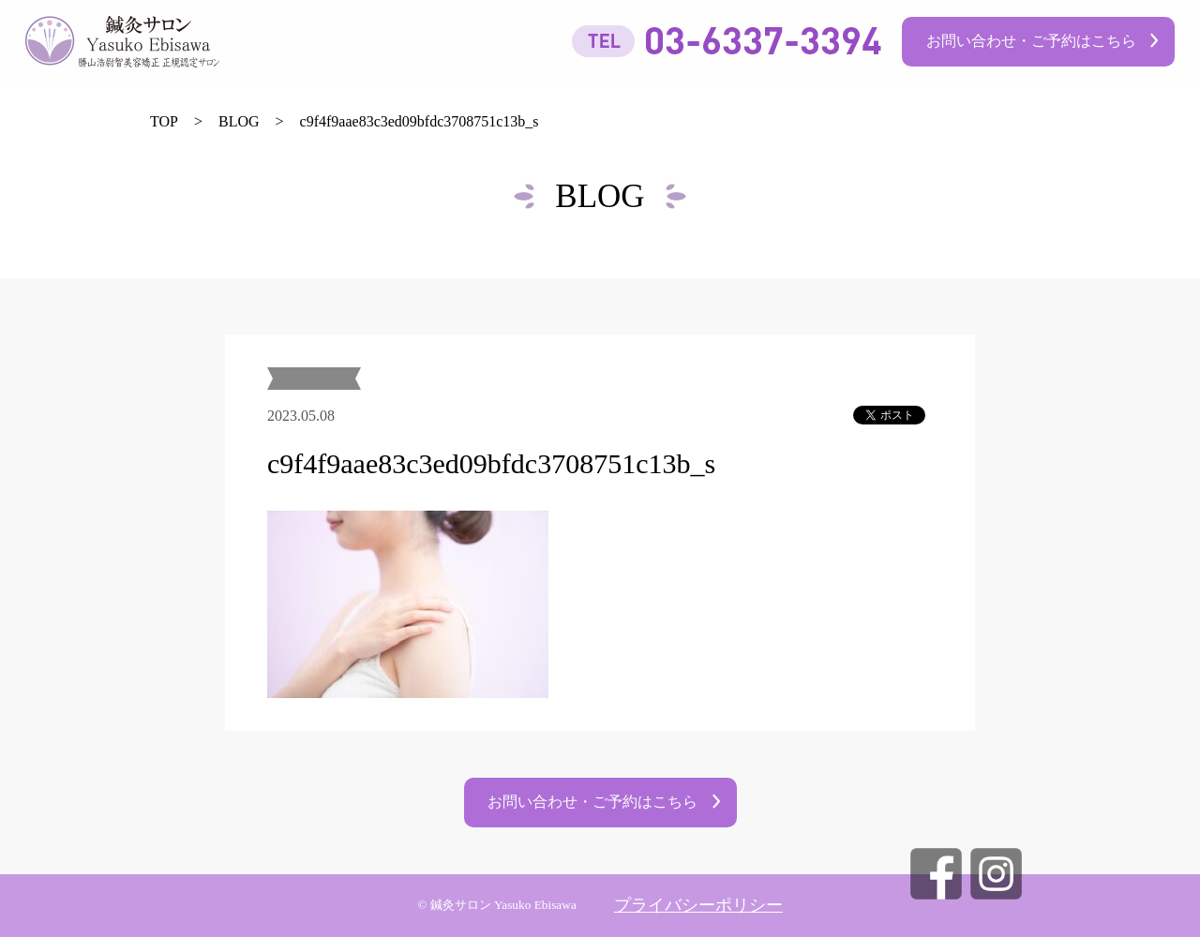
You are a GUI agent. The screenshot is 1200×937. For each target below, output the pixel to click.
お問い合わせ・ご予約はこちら (1031, 41)
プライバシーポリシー (698, 905)
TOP (164, 121)
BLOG (239, 121)
